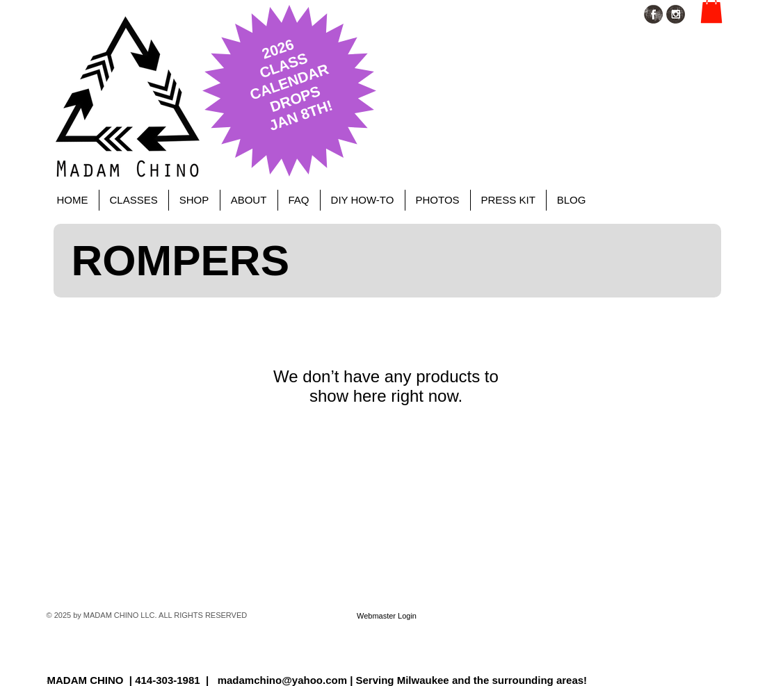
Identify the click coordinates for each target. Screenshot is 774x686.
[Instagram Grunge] (675, 14)
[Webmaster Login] (387, 615)
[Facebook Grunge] (653, 14)
